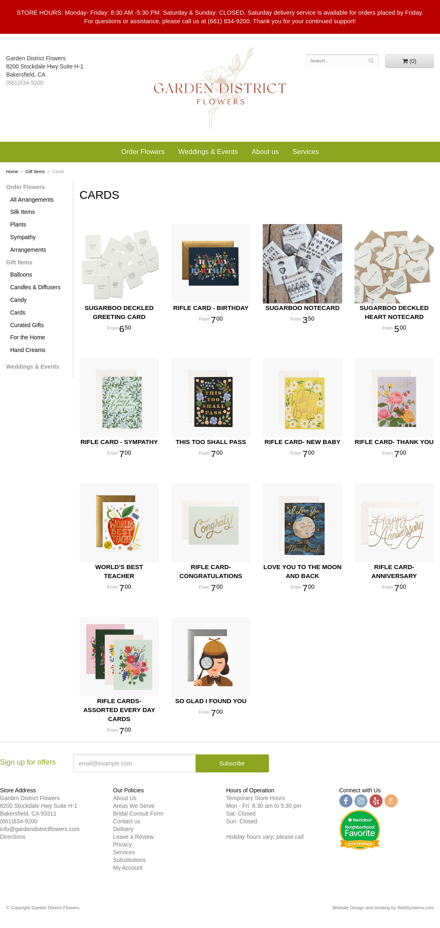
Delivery (123, 829)
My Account (128, 867)
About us (265, 152)
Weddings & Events (208, 152)
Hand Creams (27, 350)
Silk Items (22, 212)
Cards (17, 312)
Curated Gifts (27, 325)
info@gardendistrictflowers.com (40, 829)
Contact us (127, 821)
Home (12, 171)
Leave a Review (133, 836)
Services (306, 152)
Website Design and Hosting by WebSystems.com (383, 907)
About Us (125, 798)
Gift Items (35, 171)
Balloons (21, 274)
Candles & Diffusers (35, 287)
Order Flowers (142, 152)
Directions (12, 836)
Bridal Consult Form (138, 813)
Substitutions (129, 860)
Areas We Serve (134, 806)
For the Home (27, 337)
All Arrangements (32, 199)
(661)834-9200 (25, 82)
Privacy (122, 844)
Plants (18, 224)
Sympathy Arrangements (28, 243)
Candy (18, 300)
